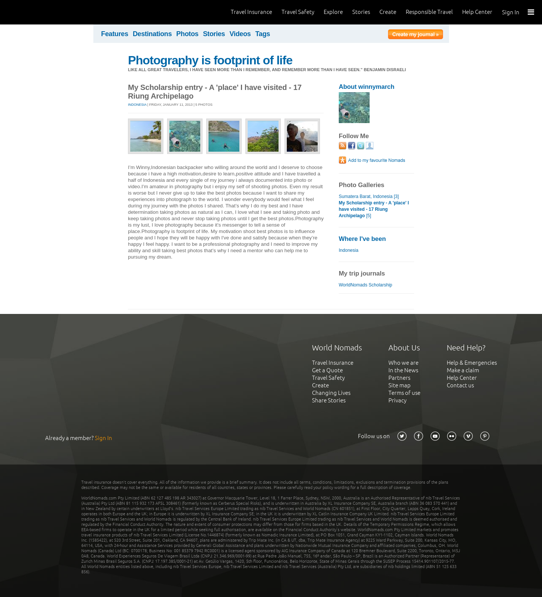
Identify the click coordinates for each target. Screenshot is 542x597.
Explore (333, 12)
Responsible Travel (429, 12)
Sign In (510, 12)
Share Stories (329, 400)
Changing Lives (331, 393)
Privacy (397, 400)
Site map (399, 385)
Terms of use (404, 393)
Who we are (403, 362)
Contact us (460, 385)
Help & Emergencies (472, 362)
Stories (361, 12)
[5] (374, 209)
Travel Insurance (251, 12)
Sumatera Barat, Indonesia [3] (369, 196)
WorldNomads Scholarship (365, 285)
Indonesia (137, 105)
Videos (240, 34)
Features (114, 34)
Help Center (477, 12)
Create (387, 12)
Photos (187, 34)
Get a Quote (327, 370)
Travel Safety (298, 12)
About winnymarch (366, 86)
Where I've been (362, 238)
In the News (403, 370)
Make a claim (463, 370)
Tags (262, 34)
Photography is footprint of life (210, 60)
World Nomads (39, 12)
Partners (399, 378)
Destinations (152, 34)
